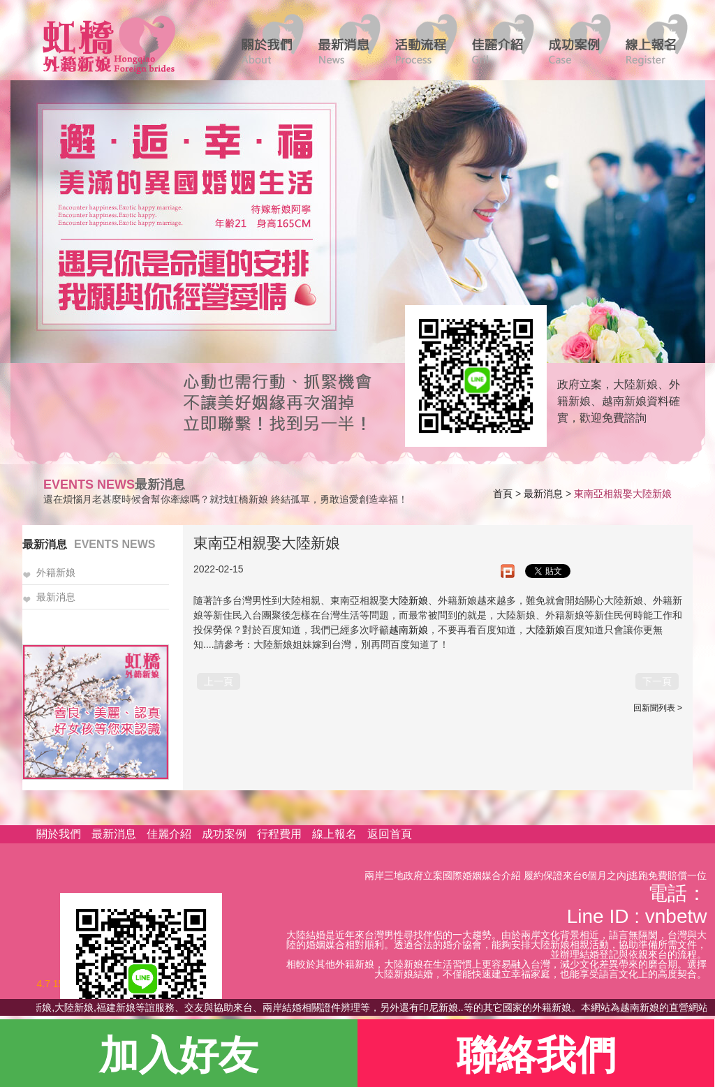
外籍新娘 (55, 573)
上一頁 (218, 681)
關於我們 (58, 834)
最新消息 (543, 493)
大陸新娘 (408, 600)
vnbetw (676, 916)
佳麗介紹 (169, 834)
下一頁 (657, 681)
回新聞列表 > (657, 708)
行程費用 (279, 834)
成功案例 (224, 834)
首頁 (503, 493)
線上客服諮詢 (471, 375)
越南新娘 (408, 629)
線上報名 (334, 834)
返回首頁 (389, 834)
